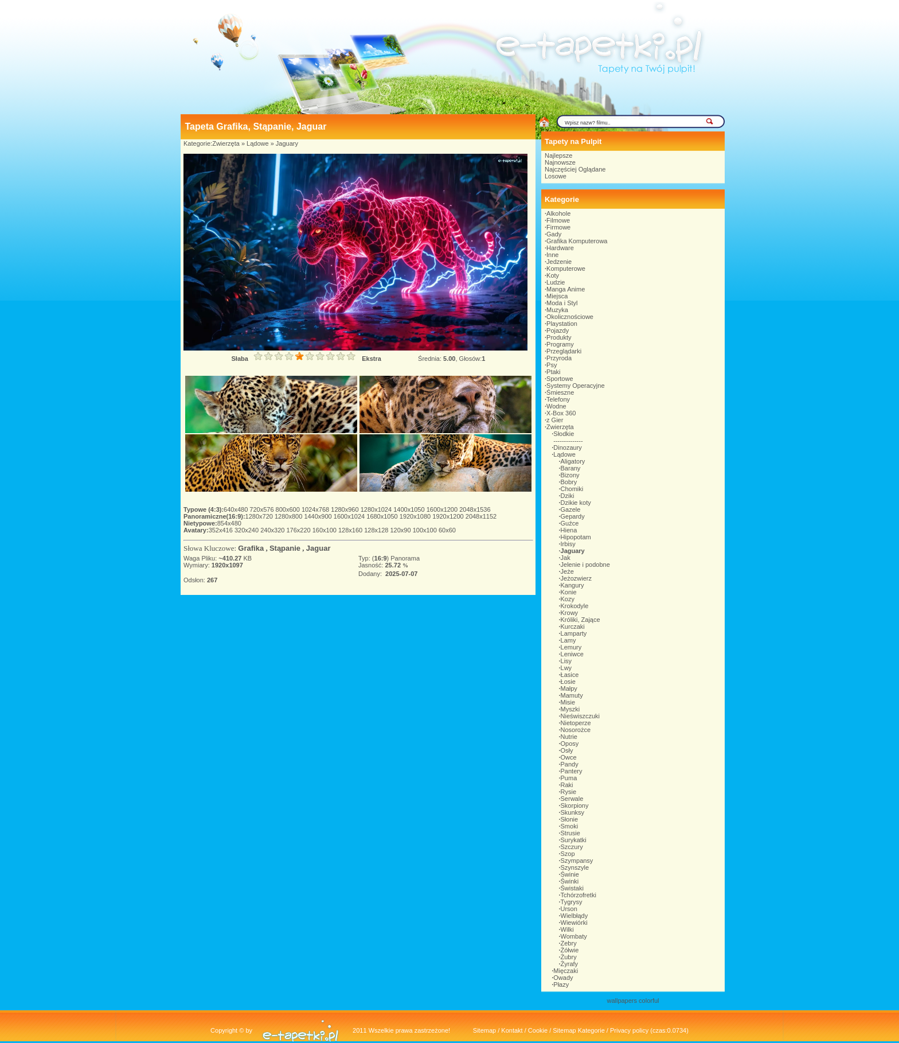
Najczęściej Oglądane (575, 169)
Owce (569, 757)
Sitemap (484, 1030)
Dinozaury (567, 447)
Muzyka (557, 309)
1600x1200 (443, 509)
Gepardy (573, 516)
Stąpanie (284, 548)
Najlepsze (558, 155)
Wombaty (574, 936)
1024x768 (316, 509)
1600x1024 (350, 516)
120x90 (401, 530)
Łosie (568, 681)
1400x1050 (410, 509)
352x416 (221, 530)
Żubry (569, 957)
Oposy (570, 743)
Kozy (567, 599)
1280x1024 (377, 509)
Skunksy (573, 812)
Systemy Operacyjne (575, 385)
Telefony (558, 399)
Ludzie (555, 282)
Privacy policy (629, 1030)
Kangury (572, 585)
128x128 (377, 530)
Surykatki (574, 839)
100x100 (426, 530)
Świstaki (572, 888)
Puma (569, 778)
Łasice (570, 674)
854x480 (229, 523)
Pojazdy (557, 330)
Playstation (561, 323)
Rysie (569, 791)
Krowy (570, 612)
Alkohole (558, 213)
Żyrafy (570, 963)
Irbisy (568, 543)
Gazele (571, 509)
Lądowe (258, 143)
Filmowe (558, 220)
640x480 (236, 509)
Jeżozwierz (576, 578)
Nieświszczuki (580, 716)
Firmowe (558, 227)
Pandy (570, 764)
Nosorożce (576, 729)
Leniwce (572, 654)
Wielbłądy (574, 915)
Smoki (570, 826)
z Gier (554, 420)
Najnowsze (560, 162)
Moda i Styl (561, 302)
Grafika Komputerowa (576, 241)
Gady (553, 234)
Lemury (571, 647)
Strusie (570, 833)
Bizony (570, 475)
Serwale (572, 798)
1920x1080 (416, 516)
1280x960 (345, 509)
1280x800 (289, 516)
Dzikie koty (576, 502)
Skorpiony (575, 805)
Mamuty (572, 695)
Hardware (560, 247)
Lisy (566, 660)
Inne (552, 254)
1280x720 (260, 516)
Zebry (569, 943)
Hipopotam (576, 537)
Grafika (251, 548)
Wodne (556, 406)
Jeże (567, 571)
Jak (565, 557)
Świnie (570, 874)
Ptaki (553, 371)
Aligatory (573, 461)
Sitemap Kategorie (579, 1030)
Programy (560, 344)
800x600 (289, 509)
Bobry (569, 481)
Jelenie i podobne (585, 564)
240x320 (273, 530)
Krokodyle (575, 605)
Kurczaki (573, 626)
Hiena (569, 530)
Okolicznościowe (569, 316)
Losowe (555, 176)
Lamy (568, 640)
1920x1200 (449, 516)
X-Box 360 (561, 413)
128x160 (351, 530)
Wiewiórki (574, 922)
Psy (551, 364)
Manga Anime (565, 289)
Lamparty (574, 633)
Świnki (570, 881)
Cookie (538, 1030)
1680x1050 (383, 516)
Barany (571, 468)
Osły (567, 750)
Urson (569, 908)
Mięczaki (565, 970)
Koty (552, 275)
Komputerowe (565, 268)
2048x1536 (474, 509)
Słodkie (563, 433)
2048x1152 (481, 516)
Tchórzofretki (578, 895)
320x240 (247, 530)
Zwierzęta (226, 143)
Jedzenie (559, 261)
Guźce (570, 523)
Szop (568, 853)
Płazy (561, 984)
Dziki (567, 495)
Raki (567, 784)
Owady (563, 977)
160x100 (325, 530)
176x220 (299, 530)
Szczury (572, 846)
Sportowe (559, 378)
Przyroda (559, 358)
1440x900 (318, 516)
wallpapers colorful (633, 1000)
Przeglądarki (563, 351)
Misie (568, 702)
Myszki (570, 709)
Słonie (570, 819)
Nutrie (569, 736)
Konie (569, 592)
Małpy (569, 688)
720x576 (262, 509)
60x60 (447, 530)
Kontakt (511, 1030)
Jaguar (318, 548)
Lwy (566, 667)
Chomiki (572, 488)
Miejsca (557, 296)
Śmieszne (560, 392)
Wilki (567, 929)
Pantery (572, 771)
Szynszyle (575, 867)
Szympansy (577, 860)
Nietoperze (576, 722)
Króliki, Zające (580, 619)
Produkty (558, 337)
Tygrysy (572, 901)
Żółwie (570, 950)
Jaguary (287, 143)
